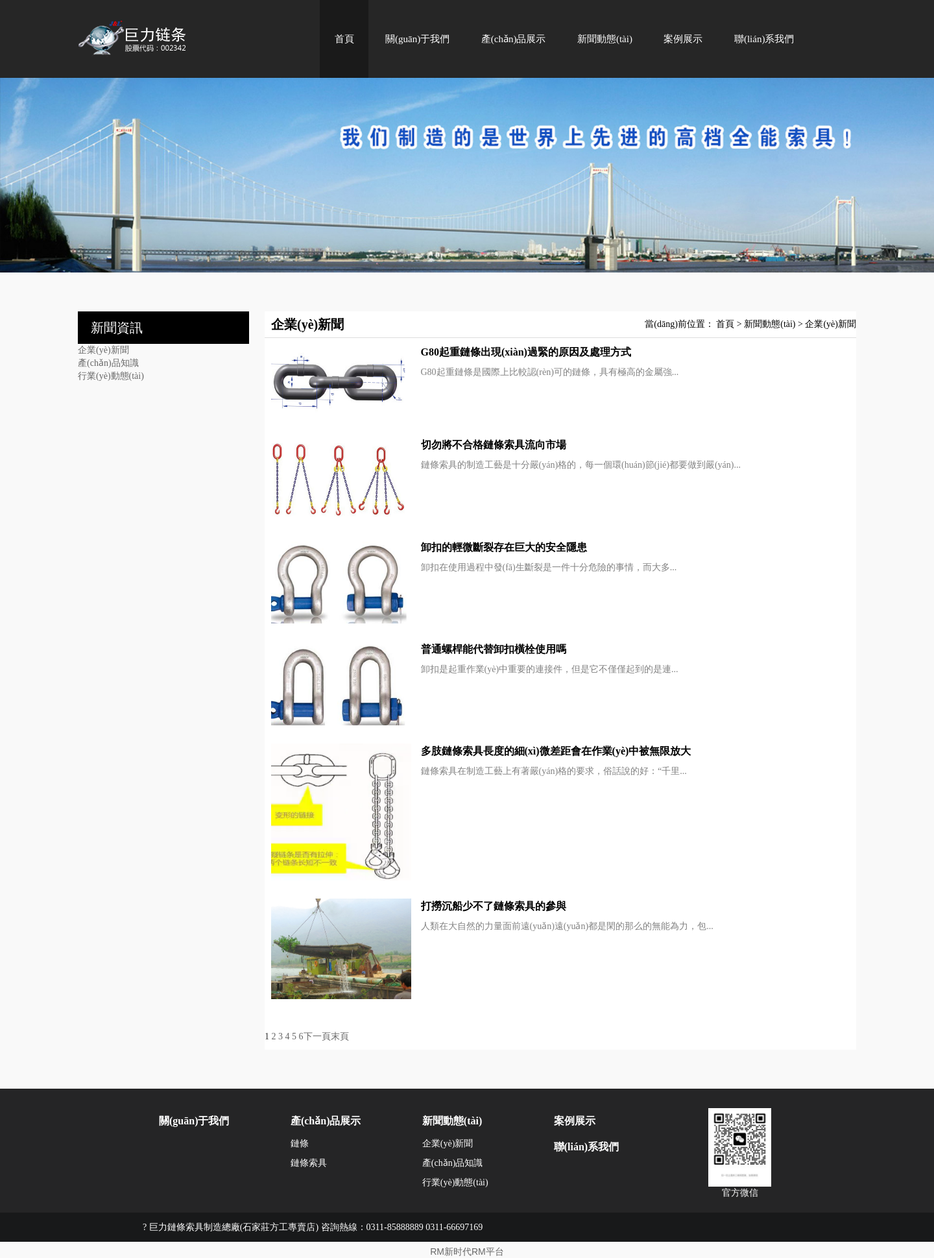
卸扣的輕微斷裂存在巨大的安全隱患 (504, 547)
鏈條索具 (309, 1163)
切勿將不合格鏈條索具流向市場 (493, 444)
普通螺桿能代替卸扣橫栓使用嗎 (493, 649)
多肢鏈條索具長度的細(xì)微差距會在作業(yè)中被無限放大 (556, 750)
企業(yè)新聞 (103, 350)
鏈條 (300, 1143)
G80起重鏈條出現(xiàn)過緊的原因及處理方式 (526, 351)
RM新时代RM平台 (467, 1251)
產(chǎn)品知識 (108, 363)
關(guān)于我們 (417, 39)
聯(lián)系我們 (764, 39)
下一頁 (317, 1036)
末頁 (340, 1036)
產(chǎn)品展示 (513, 39)
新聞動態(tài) (604, 39)
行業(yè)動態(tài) (111, 376)
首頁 (344, 39)
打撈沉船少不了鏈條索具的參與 (493, 906)
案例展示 (683, 39)
